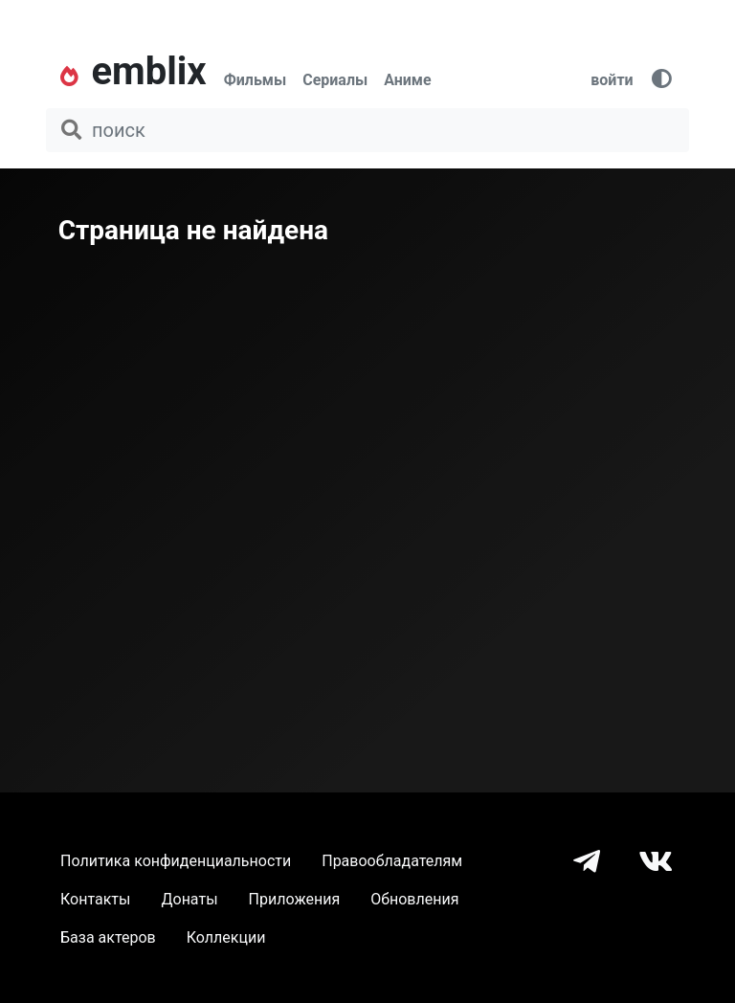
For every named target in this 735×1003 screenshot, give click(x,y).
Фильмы (255, 80)
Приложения (295, 899)
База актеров (108, 937)
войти (611, 80)
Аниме (407, 80)
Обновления (414, 899)
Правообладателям (392, 861)
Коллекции (226, 937)
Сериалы (335, 80)
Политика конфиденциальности (175, 861)
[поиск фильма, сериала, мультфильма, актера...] (367, 130)
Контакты (95, 899)
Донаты (189, 899)
